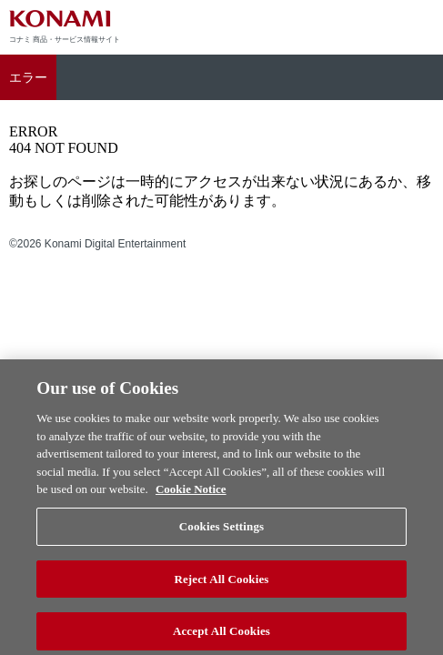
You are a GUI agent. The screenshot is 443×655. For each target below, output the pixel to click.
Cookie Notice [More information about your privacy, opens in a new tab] (191, 493)
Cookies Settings (221, 531)
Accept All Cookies (221, 635)
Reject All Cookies (221, 583)
